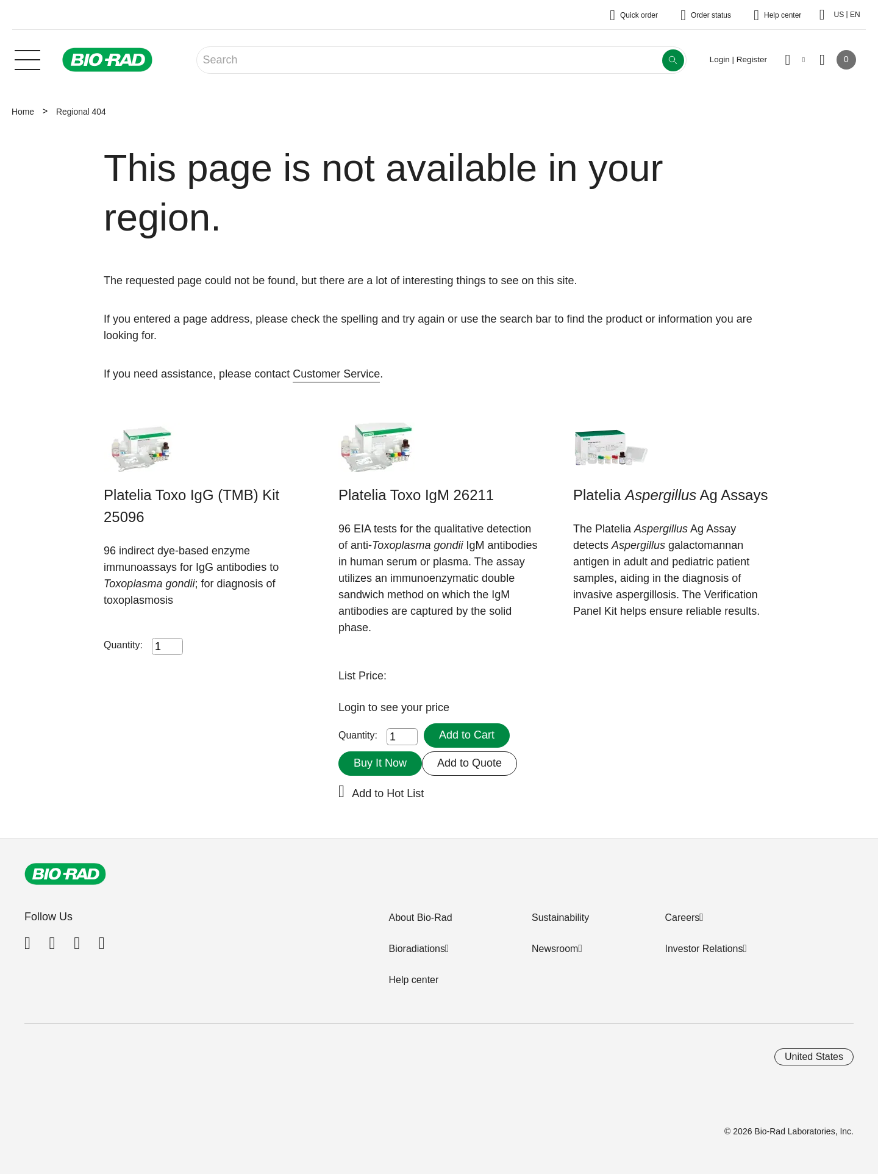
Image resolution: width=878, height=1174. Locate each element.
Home (23, 111)
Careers (682, 917)
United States (814, 1056)
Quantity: (123, 645)
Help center (413, 980)
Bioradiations (416, 948)
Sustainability (560, 917)
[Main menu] (27, 58)
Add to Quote (469, 763)
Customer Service (336, 374)
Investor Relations (704, 948)
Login (353, 707)
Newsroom (555, 948)
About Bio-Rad (420, 917)
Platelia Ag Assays (670, 495)
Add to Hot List (388, 793)
